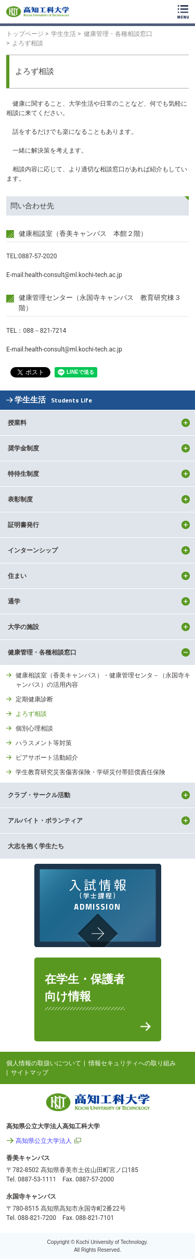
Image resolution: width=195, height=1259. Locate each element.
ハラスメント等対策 (44, 743)
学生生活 (53, 400)
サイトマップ (29, 1072)
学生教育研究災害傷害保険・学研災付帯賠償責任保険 (90, 772)
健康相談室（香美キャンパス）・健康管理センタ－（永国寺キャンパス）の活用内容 (103, 680)
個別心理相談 (34, 728)
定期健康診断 (34, 699)
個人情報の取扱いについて (43, 1063)
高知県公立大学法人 (44, 1140)
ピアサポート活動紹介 (47, 757)
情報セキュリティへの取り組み (132, 1063)
